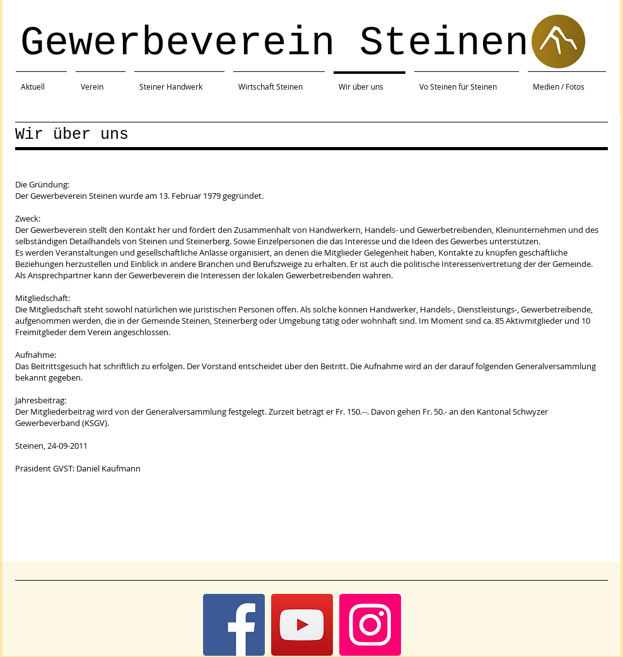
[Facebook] (234, 625)
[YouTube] (302, 625)
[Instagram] (370, 625)
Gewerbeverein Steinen (274, 43)
